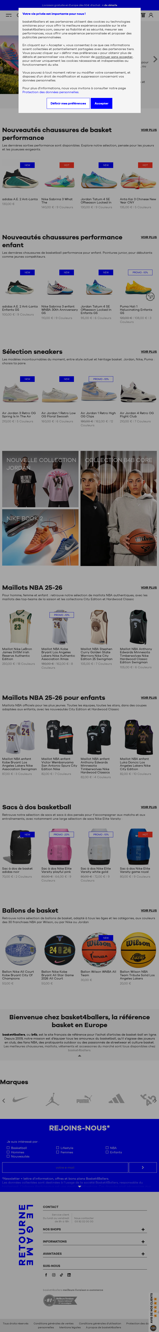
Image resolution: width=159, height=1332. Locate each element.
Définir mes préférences (68, 103)
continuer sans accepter (114, 57)
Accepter (101, 103)
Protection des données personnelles (50, 92)
